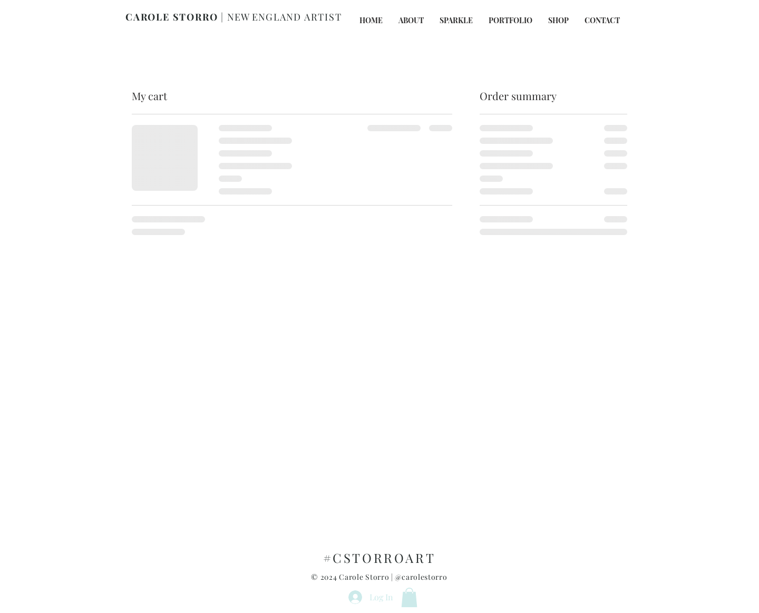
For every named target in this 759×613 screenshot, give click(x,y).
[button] (409, 597)
